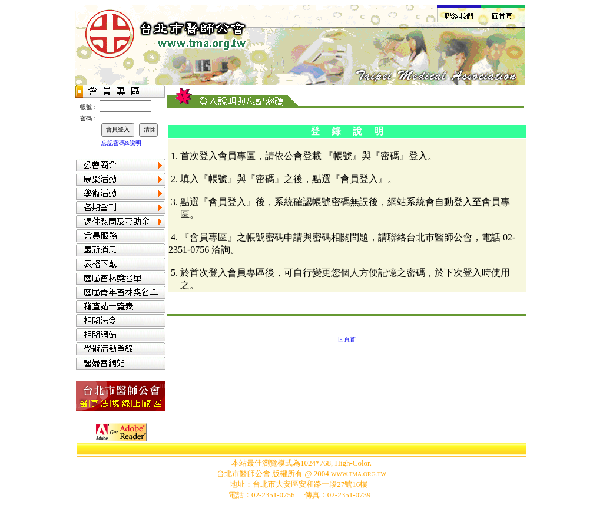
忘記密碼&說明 (121, 143)
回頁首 (347, 339)
